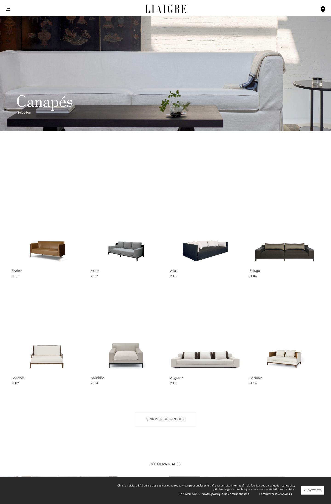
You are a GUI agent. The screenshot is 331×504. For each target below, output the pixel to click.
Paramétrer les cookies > (276, 494)
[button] (8, 8)
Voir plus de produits (165, 419)
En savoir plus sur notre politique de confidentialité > (214, 494)
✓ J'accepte (312, 490)
